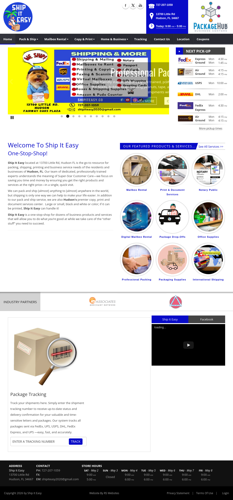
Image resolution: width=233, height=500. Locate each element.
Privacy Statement (178, 493)
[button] (167, 27)
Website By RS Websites (104, 493)
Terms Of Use (204, 493)
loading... (160, 327)
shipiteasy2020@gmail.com (60, 479)
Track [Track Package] (76, 441)
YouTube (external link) (140, 5)
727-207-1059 (164, 5)
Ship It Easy (170, 319)
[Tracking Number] (40, 441)
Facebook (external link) (125, 5)
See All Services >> (210, 146)
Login (225, 493)
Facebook (206, 319)
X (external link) (133, 5)
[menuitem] (28, 39)
